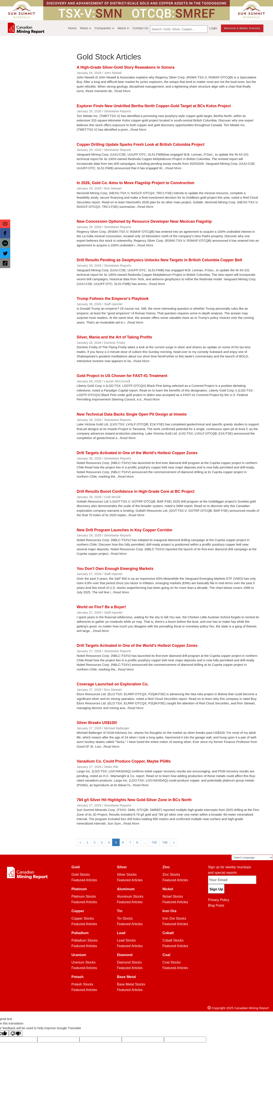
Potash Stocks (82, 984)
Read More (122, 91)
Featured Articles (84, 880)
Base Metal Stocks (131, 984)
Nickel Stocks (173, 896)
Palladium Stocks (84, 940)
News (85, 28)
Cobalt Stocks (173, 940)
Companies (104, 28)
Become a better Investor (242, 28)
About (123, 28)
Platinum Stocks (83, 896)
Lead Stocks (126, 940)
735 (154, 842)
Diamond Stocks (129, 962)
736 (164, 842)
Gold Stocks (80, 874)
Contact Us (140, 28)
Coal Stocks (172, 962)
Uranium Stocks (83, 962)
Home (72, 28)
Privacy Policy (218, 900)
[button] (5, 224)
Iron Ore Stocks (174, 918)
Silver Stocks (126, 874)
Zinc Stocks (171, 874)
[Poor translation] (15, 1033)
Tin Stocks (125, 918)
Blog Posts (216, 905)
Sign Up (216, 889)
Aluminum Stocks (130, 896)
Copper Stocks (82, 918)
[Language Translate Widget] (252, 857)
